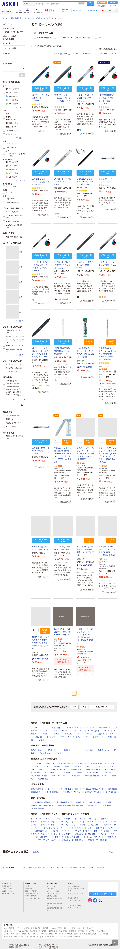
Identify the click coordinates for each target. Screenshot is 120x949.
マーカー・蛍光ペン (66, 763)
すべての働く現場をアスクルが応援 (51, 934)
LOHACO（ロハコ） (75, 886)
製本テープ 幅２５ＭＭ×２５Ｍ (67, 837)
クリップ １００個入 (62, 834)
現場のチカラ (26, 934)
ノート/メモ (50, 763)
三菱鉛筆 (101, 734)
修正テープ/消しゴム (98, 763)
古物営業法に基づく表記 (54, 899)
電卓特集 (37, 928)
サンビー (65, 731)
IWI (87, 737)
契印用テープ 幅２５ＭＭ (89, 825)
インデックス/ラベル (58, 769)
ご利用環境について (54, 893)
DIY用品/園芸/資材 (38, 808)
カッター (56, 766)
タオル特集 (100, 931)
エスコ (44, 728)
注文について (7, 886)
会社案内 (29, 886)
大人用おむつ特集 (80, 934)
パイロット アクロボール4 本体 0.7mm (85, 265)
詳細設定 (81, 3)
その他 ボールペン (63, 753)
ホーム (5, 18)
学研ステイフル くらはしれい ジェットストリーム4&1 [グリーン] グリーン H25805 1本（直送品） (85, 453)
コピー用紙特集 (9, 928)
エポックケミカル (71, 728)
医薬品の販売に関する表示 (54, 909)
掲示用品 (102, 766)
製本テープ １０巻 (101, 831)
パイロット (45, 734)
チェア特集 (33, 931)
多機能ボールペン (70, 750)
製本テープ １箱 (47, 825)
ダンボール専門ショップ (12, 934)
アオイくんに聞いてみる (102, 894)
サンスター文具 (51, 731)
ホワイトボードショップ (85, 928)
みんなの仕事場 (74, 898)
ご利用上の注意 (52, 896)
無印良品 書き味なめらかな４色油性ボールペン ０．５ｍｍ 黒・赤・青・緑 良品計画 (40, 642)
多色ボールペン (40, 18)
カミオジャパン (88, 728)
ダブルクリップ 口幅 (67, 825)
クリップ (90, 766)
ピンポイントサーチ (65, 937)
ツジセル (41, 740)
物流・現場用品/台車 (62, 802)
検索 (90, 3)
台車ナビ (35, 934)
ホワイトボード (65, 773)
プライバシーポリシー (55, 891)
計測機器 (109, 802)
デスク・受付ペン (45, 753)
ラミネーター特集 (69, 928)
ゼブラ (106, 731)
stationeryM (102, 564)
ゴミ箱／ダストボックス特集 (57, 931)
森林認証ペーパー (42, 831)
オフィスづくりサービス (49, 937)
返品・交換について (9, 893)
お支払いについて (8, 891)
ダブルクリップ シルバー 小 (55, 828)
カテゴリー (6, 11)
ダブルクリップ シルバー (47, 840)
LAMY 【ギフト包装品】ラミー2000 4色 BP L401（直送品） (62, 632)
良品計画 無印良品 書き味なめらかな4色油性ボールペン (62, 351)
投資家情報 (29, 888)
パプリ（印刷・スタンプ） (75, 894)
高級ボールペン (103, 750)
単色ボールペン (37, 750)
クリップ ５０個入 (63, 819)
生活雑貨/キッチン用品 (71, 792)
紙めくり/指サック (93, 773)
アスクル (34, 728)
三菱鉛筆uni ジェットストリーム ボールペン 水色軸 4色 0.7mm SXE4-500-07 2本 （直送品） (107, 354)
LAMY (111, 734)
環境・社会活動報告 (32, 891)
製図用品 (108, 773)
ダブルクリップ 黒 (66, 822)
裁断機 (66, 766)
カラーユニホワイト (42, 837)
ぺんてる (89, 734)
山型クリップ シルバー (105, 828)
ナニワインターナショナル (71, 737)
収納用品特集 (92, 934)
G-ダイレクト (58, 468)
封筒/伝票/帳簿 (75, 769)
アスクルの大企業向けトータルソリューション (76, 906)
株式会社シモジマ (82, 649)
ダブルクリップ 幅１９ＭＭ (72, 840)
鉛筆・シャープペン (59, 776)
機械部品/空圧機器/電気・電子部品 (70, 805)
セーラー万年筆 (93, 731)
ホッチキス (78, 766)
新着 (56, 415)
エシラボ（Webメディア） (76, 901)
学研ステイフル (105, 728)
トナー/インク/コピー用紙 (68, 789)
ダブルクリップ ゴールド (82, 828)
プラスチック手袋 (71, 867)
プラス (78, 734)
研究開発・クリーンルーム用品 (42, 805)
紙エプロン (86, 867)
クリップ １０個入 (81, 831)
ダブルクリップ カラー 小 (85, 819)
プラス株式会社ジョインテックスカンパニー (106, 371)
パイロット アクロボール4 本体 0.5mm (62, 182)
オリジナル (104, 62)
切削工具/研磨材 (95, 802)
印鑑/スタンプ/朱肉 (93, 769)
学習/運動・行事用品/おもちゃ (96, 776)
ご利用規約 (51, 888)
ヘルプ (114, 6)
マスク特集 (68, 934)
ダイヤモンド (98, 737)
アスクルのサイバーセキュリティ (33, 899)
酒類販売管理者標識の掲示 (54, 904)
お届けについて (8, 888)
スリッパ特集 (90, 931)
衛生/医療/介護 (111, 792)
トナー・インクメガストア (24, 928)
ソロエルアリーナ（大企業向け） (76, 890)
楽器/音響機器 (43, 779)
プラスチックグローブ (34, 867)
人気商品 (58, 62)
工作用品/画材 (75, 776)
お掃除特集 (72, 931)
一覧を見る (35, 852)
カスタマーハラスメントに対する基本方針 (33, 895)
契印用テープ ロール (61, 831)
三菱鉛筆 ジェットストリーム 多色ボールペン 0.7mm (40, 182)
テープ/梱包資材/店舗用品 (40, 802)
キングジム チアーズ (92, 837)
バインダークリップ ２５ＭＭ (89, 822)
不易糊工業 (67, 734)
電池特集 (45, 928)
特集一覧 (77, 937)
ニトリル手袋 (99, 867)
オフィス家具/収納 (52, 792)
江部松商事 (56, 728)
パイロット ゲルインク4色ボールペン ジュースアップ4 (63, 265)
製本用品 (42, 769)
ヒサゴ (56, 734)
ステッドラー (78, 731)
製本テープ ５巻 (47, 822)
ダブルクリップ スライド (41, 819)
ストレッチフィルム (53, 867)
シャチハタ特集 (103, 934)
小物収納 (78, 773)
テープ (113, 763)
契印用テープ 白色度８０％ (98, 840)
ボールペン (28, 18)
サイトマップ (51, 886)
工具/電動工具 (79, 802)
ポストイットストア (33, 937)
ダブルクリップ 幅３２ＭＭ (85, 834)
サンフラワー (52, 737)
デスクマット (49, 773)
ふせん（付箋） (36, 763)
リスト (58, 54)
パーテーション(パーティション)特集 (16, 931)
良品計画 (38, 737)
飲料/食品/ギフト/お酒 (93, 792)
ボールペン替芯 (87, 750)
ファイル (51, 789)
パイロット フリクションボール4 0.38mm (40, 98)
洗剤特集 (81, 931)
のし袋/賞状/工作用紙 (39, 776)
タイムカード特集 (56, 928)
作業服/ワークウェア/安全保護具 (99, 805)
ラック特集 (42, 931)
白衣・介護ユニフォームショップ (14, 937)
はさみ (45, 766)
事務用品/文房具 (16, 18)
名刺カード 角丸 (107, 834)
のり (37, 766)
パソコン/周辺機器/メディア (93, 789)
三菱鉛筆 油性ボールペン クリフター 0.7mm (40, 451)
